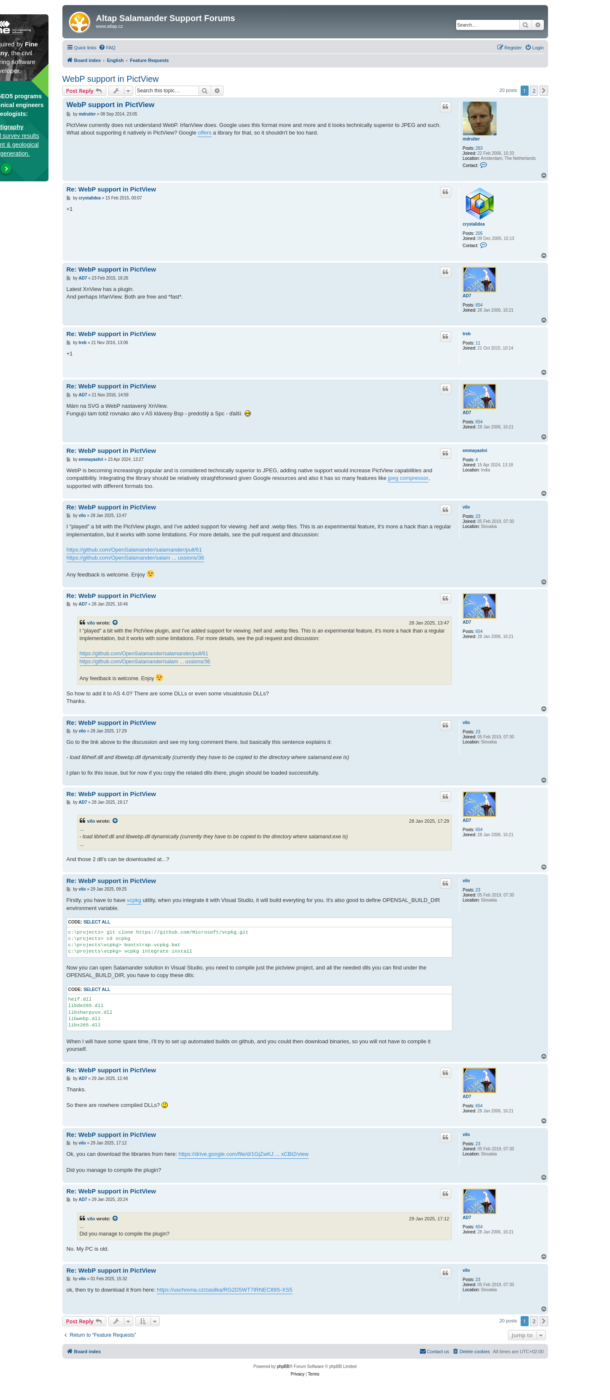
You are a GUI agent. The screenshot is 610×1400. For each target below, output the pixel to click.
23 (478, 516)
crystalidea (474, 224)
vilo (466, 507)
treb (467, 333)
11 (478, 343)
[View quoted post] (115, 623)
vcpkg (134, 900)
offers (204, 132)
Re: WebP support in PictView (111, 189)
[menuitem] (107, 48)
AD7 (467, 295)
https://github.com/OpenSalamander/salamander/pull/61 (134, 550)
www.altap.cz (109, 26)
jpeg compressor (408, 478)
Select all (96, 922)
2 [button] (533, 90)
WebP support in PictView (110, 78)
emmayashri (475, 450)
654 (479, 305)
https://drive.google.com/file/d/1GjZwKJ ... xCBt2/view (243, 1154)
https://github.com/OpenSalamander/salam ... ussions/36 (135, 558)
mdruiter (471, 139)
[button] (544, 91)
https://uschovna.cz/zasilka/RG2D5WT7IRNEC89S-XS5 (225, 1290)
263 (479, 148)
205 (479, 233)
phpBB (283, 1366)
